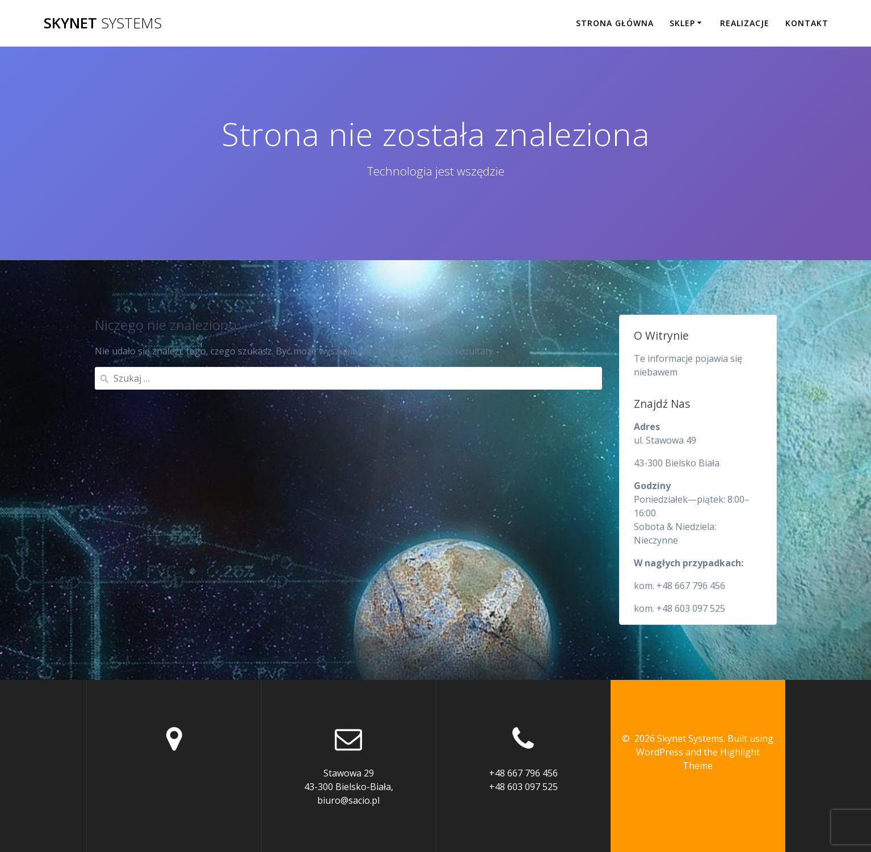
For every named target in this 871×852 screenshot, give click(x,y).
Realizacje (744, 23)
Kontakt (806, 23)
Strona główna (615, 23)
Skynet (103, 23)
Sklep (682, 23)
